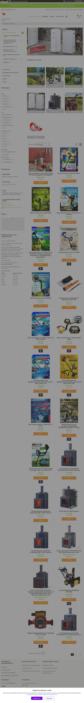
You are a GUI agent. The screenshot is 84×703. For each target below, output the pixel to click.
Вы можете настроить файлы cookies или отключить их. (41, 694)
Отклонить (49, 698)
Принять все (36, 698)
